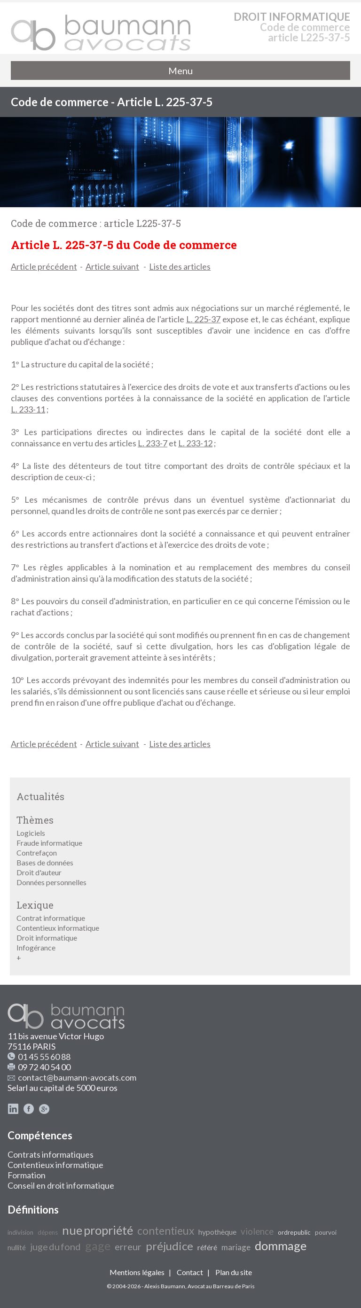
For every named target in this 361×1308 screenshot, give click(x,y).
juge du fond (55, 1246)
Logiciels (30, 832)
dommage (280, 1245)
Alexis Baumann (164, 1286)
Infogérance (35, 947)
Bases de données (44, 862)
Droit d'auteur (39, 872)
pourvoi (326, 1232)
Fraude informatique (49, 842)
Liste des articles (180, 266)
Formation (27, 1175)
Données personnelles (51, 882)
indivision (20, 1232)
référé (207, 1247)
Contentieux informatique (57, 927)
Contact (190, 1272)
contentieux (165, 1230)
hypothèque (217, 1231)
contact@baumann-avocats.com (77, 1077)
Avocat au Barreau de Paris (221, 1286)
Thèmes (35, 820)
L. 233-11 (28, 409)
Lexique (35, 905)
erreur (128, 1246)
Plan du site (233, 1272)
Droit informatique (46, 937)
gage (97, 1245)
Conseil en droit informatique (61, 1185)
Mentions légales (137, 1272)
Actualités (40, 796)
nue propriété (97, 1230)
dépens (48, 1232)
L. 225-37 (203, 319)
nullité (17, 1248)
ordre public (294, 1232)
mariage (236, 1247)
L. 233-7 (152, 443)
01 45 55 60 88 (44, 1056)
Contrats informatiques (51, 1154)
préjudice (169, 1246)
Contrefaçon (36, 852)
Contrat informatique (50, 917)
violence (257, 1231)
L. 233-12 (195, 443)
